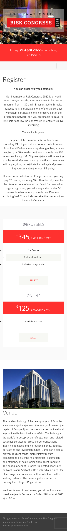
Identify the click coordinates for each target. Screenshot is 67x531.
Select (33, 280)
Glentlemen (23, 525)
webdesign (8, 525)
